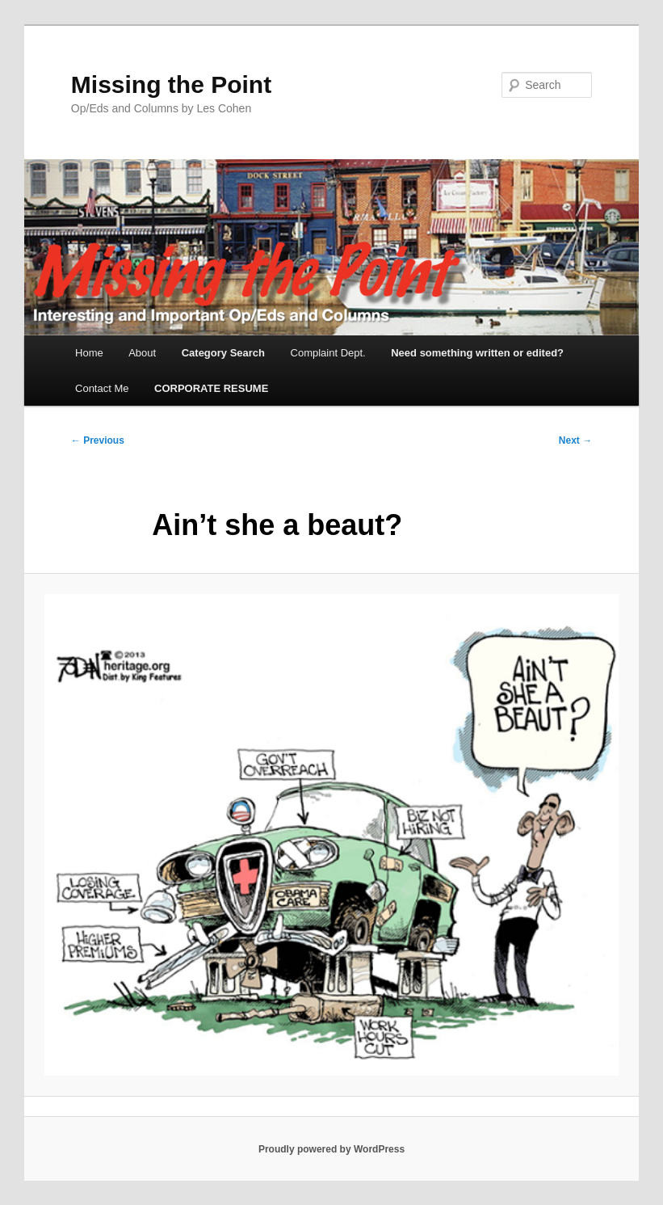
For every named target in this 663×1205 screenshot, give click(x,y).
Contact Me (101, 388)
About (142, 353)
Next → (575, 440)
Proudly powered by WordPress (331, 1149)
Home (89, 353)
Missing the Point (171, 84)
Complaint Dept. (328, 353)
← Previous (97, 440)
